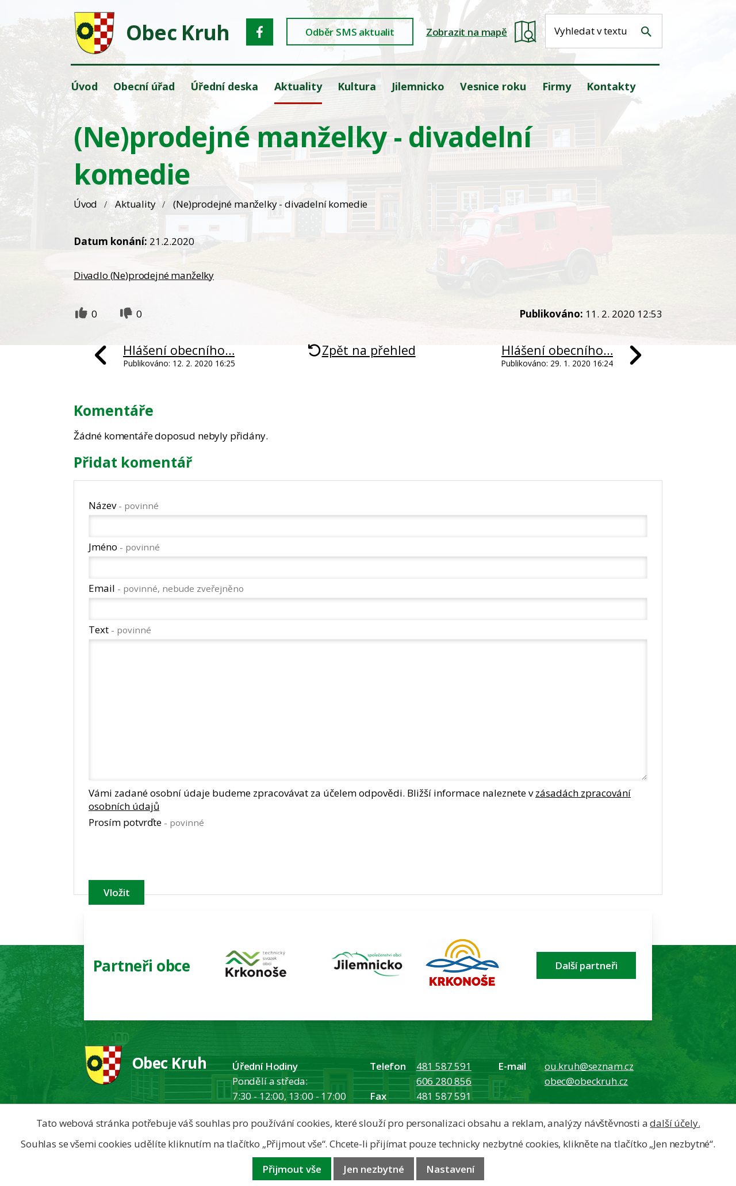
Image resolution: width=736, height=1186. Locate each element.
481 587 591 (443, 1066)
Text (120, 629)
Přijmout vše (291, 1169)
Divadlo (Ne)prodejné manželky (144, 275)
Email (166, 588)
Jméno (124, 546)
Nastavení (450, 1169)
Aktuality (135, 204)
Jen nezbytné (373, 1169)
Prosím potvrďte (146, 822)
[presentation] (176, 856)
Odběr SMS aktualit (349, 32)
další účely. (675, 1123)
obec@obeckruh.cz (586, 1081)
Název (124, 505)
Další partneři (586, 965)
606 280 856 (443, 1081)
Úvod (85, 204)
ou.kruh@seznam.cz (589, 1066)
